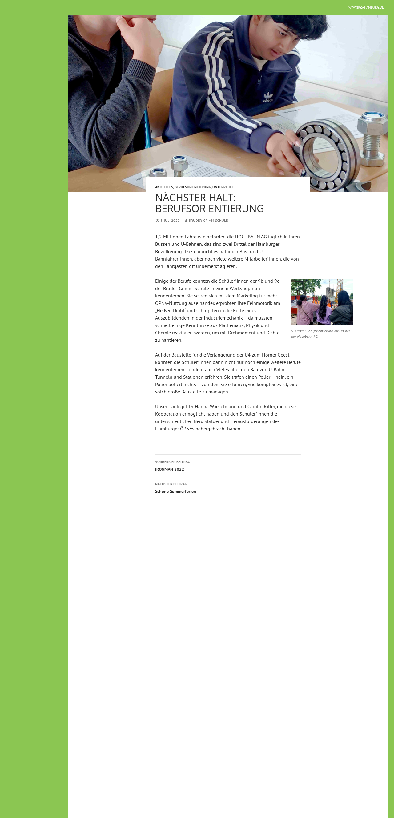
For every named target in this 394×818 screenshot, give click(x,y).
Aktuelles (164, 187)
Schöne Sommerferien (228, 487)
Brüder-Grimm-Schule (208, 220)
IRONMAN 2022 (228, 465)
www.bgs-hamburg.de (366, 7)
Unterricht (222, 187)
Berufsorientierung (193, 187)
